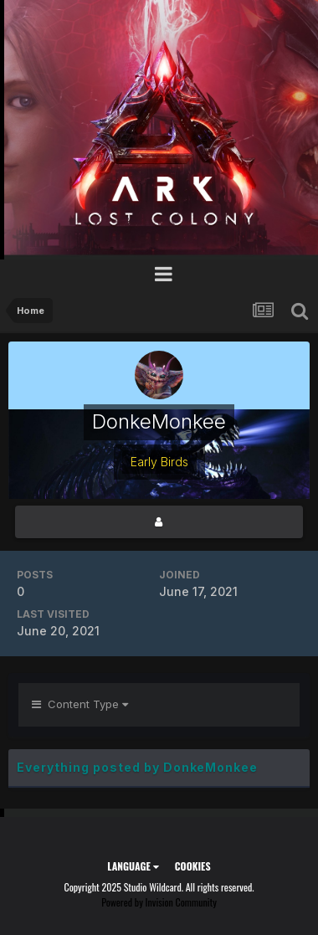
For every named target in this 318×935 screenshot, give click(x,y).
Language (132, 866)
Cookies (193, 866)
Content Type (80, 704)
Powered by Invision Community (159, 902)
